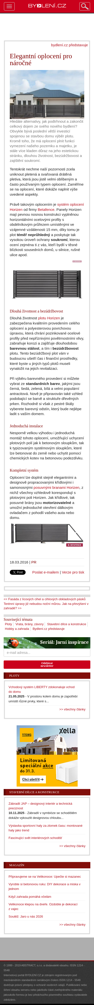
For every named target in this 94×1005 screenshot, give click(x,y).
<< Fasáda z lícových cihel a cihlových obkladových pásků (44, 599)
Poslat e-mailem (45, 572)
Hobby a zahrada (17, 629)
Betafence (46, 209)
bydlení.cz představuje (69, 45)
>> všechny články (72, 709)
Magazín (16, 865)
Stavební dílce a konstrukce (66, 624)
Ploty (8, 624)
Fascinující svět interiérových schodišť (35, 838)
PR (33, 562)
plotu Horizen (49, 318)
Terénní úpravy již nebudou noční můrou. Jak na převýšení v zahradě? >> (46, 606)
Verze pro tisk (73, 572)
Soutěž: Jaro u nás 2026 (26, 916)
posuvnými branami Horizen (57, 487)
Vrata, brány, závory (30, 624)
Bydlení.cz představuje (49, 629)
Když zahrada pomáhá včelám (30, 896)
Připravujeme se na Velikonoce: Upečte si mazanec (45, 876)
